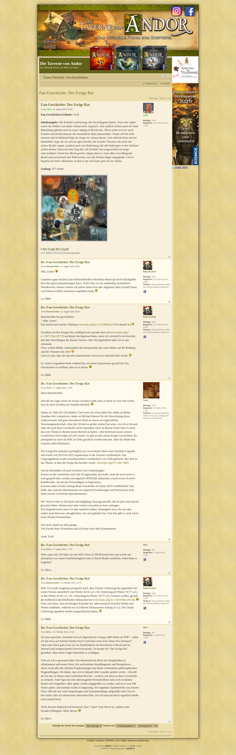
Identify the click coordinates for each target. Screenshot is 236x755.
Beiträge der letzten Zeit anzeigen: (77, 725)
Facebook (99, 740)
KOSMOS (109, 740)
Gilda (48, 109)
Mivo (48, 549)
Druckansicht (163, 76)
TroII (48, 388)
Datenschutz (143, 740)
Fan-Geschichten (77, 77)
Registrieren (151, 83)
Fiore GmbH (121, 740)
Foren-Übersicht (54, 77)
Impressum (133, 740)
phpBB (108, 746)
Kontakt (90, 740)
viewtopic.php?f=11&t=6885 (113, 462)
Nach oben (169, 257)
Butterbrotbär (52, 266)
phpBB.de (130, 748)
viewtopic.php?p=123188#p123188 (98, 324)
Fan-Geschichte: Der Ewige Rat (66, 92)
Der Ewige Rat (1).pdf (56, 249)
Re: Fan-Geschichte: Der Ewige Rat (65, 262)
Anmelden (165, 83)
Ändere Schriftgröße (168, 76)
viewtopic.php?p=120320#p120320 (114, 599)
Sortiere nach (119, 725)
